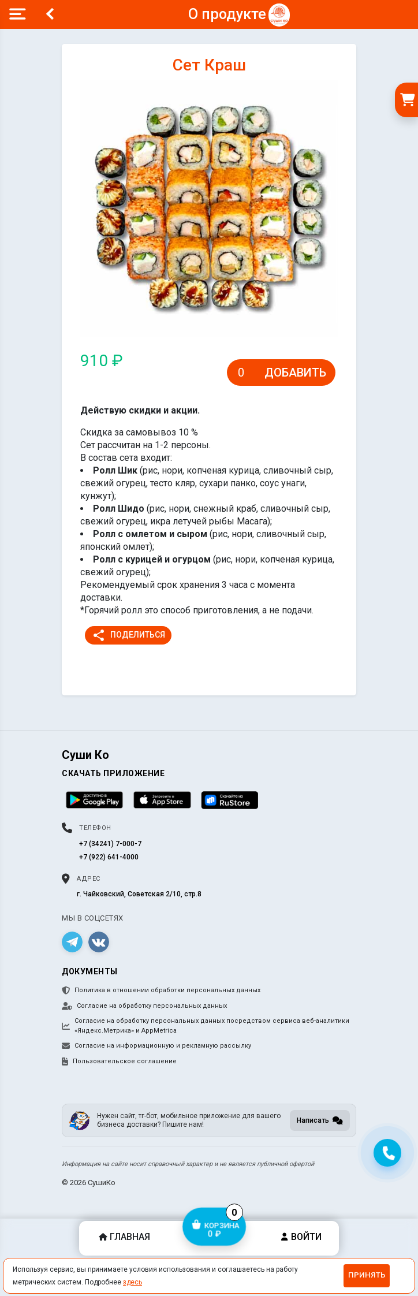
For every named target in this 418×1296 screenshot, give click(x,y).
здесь (132, 1282)
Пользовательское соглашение (119, 1061)
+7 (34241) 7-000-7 (110, 844)
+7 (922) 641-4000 (109, 857)
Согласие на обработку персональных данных (144, 1006)
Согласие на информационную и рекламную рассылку (156, 1046)
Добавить (295, 372)
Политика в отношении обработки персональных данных (161, 990)
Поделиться (128, 635)
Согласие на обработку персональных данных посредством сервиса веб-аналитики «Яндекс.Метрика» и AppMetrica (205, 1025)
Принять (367, 1275)
